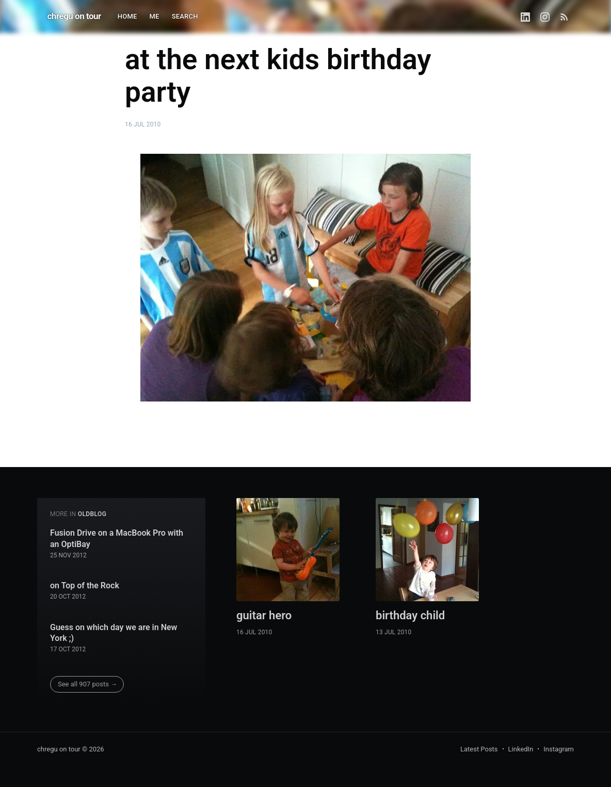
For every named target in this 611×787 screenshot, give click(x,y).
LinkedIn (521, 749)
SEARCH (185, 16)
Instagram (558, 749)
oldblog (92, 514)
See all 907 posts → (87, 684)
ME (154, 16)
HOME (127, 16)
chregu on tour (74, 16)
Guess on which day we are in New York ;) (113, 633)
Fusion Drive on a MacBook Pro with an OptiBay (116, 538)
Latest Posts (479, 749)
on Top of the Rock (84, 585)
